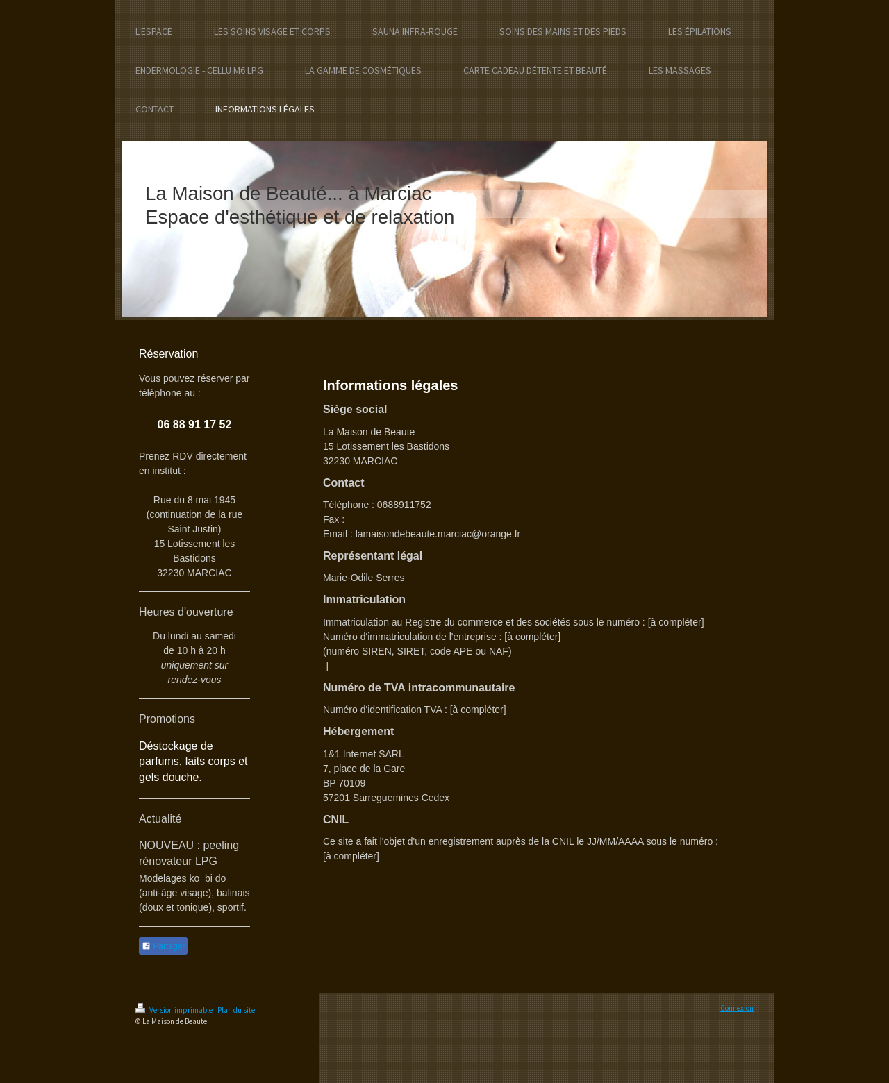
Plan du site (236, 1010)
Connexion (737, 1008)
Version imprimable (174, 1010)
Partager (163, 946)
